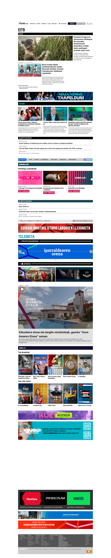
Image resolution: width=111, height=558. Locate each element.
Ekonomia (37, 537)
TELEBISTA (26, 236)
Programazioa (22, 536)
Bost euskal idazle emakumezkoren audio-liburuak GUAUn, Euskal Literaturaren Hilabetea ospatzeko (52, 69)
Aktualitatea (38, 536)
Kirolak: (43, 535)
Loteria (60, 540)
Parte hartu (62, 541)
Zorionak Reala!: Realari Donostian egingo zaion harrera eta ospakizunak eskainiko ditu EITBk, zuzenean (50, 148)
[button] (92, 179)
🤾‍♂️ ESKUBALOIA (62, 159)
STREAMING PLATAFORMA (53, 507)
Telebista (44, 23)
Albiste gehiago (25, 138)
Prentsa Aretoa (62, 546)
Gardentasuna (68, 549)
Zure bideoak (88, 220)
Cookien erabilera (51, 549)
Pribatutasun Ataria (38, 549)
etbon (27, 264)
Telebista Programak (23, 537)
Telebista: (22, 535)
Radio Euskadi (30, 537)
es (92, 23)
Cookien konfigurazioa (60, 549)
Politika (37, 539)
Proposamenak (30, 241)
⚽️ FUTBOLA (36, 159)
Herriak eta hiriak (63, 543)
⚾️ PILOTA (29, 159)
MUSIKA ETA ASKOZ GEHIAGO (30, 507)
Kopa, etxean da (24, 206)
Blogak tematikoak (63, 544)
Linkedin (87, 542)
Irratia (49, 23)
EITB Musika (30, 541)
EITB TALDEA (81, 23)
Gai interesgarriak (63, 542)
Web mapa (79, 549)
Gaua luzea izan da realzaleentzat (29, 153)
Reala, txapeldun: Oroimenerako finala (30, 216)
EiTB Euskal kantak (31, 542)
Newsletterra (88, 535)
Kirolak (38, 23)
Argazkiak (52, 537)
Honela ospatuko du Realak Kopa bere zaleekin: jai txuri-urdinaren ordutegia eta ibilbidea (46, 143)
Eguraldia (37, 542)
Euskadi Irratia (30, 536)
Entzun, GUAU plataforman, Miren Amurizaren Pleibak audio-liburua (28, 88)
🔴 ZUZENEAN (87, 159)
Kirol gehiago (43, 541)
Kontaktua (74, 549)
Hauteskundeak (62, 538)
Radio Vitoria (30, 539)
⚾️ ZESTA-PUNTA (53, 159)
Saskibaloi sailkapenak (45, 544)
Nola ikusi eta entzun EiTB (65, 545)
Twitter (87, 538)
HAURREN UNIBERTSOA (75, 507)
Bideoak (21, 539)
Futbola (42, 536)
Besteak (54, 23)
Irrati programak (31, 544)
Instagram (87, 539)
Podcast (29, 545)
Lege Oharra (45, 549)
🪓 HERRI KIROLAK (71, 159)
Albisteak (32, 23)
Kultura (37, 540)
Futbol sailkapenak (44, 542)
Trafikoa (61, 537)
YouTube (87, 543)
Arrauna (42, 540)
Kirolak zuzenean (44, 545)
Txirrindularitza (44, 537)
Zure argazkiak (78, 220)
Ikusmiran (37, 541)
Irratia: (29, 535)
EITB (21, 30)
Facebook (87, 536)
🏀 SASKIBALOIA (44, 159)
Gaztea (29, 540)
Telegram (87, 540)
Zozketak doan (62, 539)
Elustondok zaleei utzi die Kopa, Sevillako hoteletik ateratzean (37, 211)
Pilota (42, 539)
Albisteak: (38, 535)
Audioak (51, 539)
